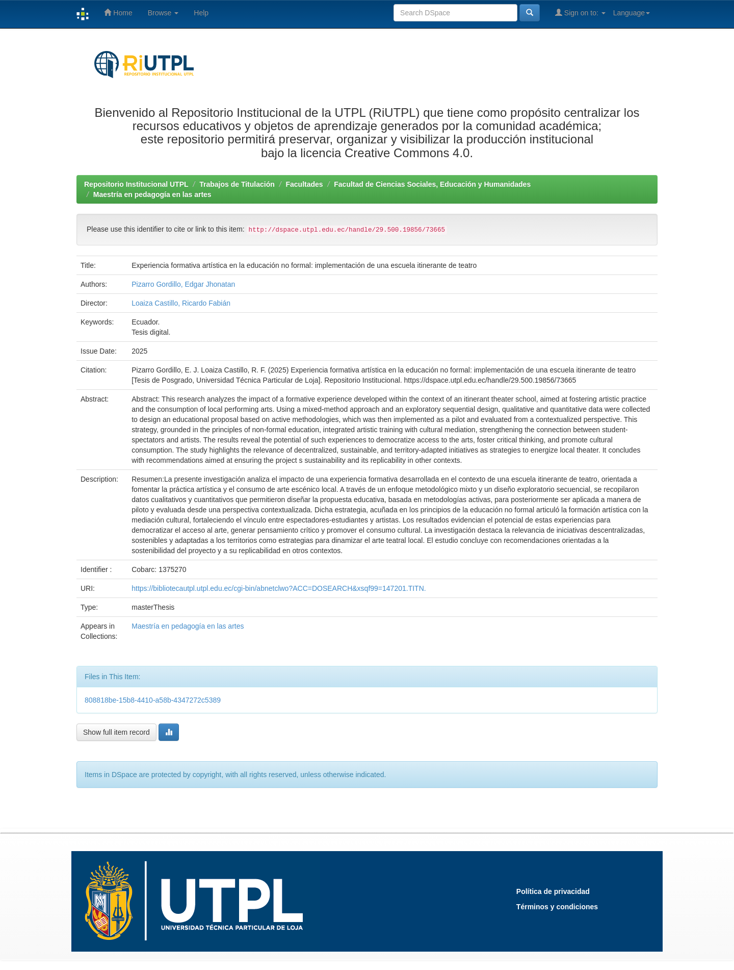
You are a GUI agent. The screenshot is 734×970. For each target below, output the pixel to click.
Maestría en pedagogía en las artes (152, 194)
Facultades (304, 184)
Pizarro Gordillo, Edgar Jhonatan (183, 284)
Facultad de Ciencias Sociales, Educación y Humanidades (432, 184)
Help (201, 13)
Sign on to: (580, 12)
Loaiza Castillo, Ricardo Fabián (181, 303)
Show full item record (116, 732)
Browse (163, 13)
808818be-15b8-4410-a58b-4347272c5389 (153, 700)
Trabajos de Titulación (237, 184)
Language (631, 13)
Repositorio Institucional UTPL (136, 184)
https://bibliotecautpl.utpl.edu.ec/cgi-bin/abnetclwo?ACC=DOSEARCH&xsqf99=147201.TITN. (279, 588)
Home (118, 12)
